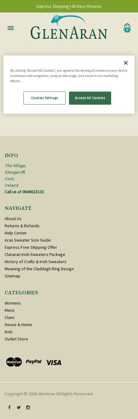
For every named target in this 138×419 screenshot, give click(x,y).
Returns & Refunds (22, 226)
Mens (10, 310)
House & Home (18, 324)
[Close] (126, 63)
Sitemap (12, 276)
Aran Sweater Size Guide (28, 240)
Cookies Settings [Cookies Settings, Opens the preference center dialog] (44, 97)
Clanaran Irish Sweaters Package (35, 254)
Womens (13, 303)
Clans (10, 317)
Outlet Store (16, 339)
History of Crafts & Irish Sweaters (36, 261)
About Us (13, 218)
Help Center (16, 233)
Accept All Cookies (90, 97)
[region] (69, 84)
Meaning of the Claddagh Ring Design (39, 269)
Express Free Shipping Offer (31, 247)
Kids (9, 332)
